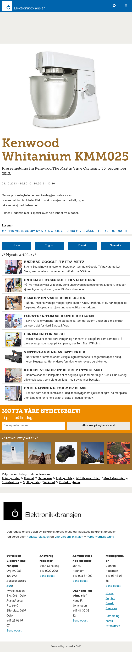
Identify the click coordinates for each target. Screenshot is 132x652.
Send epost (14, 630)
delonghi (119, 231)
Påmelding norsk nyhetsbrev (113, 621)
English (49, 245)
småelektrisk (95, 231)
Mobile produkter (88, 478)
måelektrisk (11, 482)
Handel (29, 478)
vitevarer (46, 478)
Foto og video (11, 478)
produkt (72, 231)
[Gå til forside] (22, 6)
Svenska (115, 245)
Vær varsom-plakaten (69, 537)
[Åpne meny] (126, 6)
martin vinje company (21, 231)
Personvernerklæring (100, 537)
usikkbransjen (115, 478)
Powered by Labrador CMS (66, 646)
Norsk (16, 245)
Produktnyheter (69, 482)
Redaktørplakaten (38, 537)
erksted (50, 482)
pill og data (32, 482)
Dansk (82, 245)
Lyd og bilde (64, 478)
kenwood (52, 231)
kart (9, 586)
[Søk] (114, 6)
